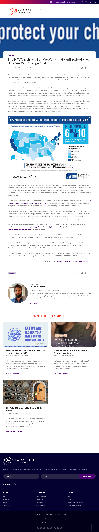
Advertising (39, 502)
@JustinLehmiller (56, 227)
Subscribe (87, 476)
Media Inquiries (40, 505)
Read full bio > (35, 303)
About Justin (7, 505)
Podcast (6, 499)
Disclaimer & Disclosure (49, 523)
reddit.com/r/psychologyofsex (20, 229)
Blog (4, 497)
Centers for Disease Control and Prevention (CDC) (73, 261)
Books (5, 502)
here (51, 224)
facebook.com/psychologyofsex (29, 227)
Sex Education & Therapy (76, 502)
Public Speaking (41, 497)
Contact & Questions (74, 505)
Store (69, 497)
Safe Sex (11, 55)
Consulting (39, 499)
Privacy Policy (49, 519)
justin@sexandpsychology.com (63, 2)
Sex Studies (71, 499)
